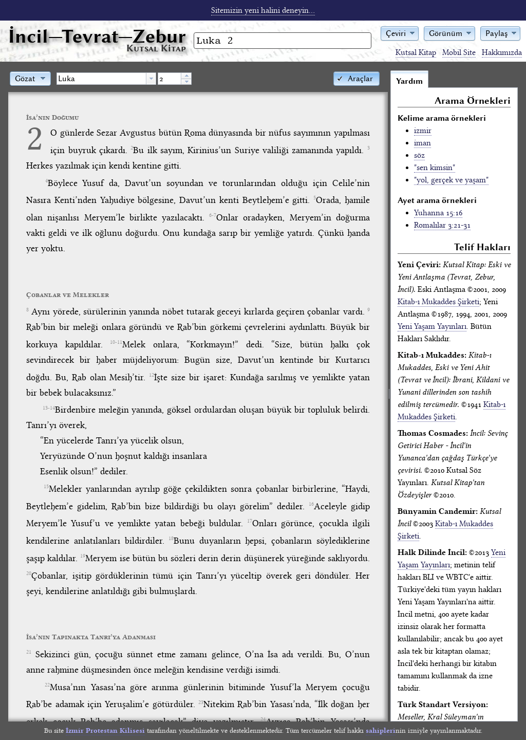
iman (422, 142)
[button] (399, 33)
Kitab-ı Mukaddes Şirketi (438, 301)
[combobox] (106, 78)
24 (263, 719)
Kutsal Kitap (416, 52)
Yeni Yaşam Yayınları (432, 326)
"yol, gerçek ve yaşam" (451, 179)
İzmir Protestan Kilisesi (105, 730)
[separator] (389, 395)
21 (28, 652)
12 (151, 375)
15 (46, 487)
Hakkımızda (502, 52)
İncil (97, 36)
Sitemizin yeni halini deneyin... (263, 10)
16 (311, 504)
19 (82, 556)
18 (171, 538)
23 (200, 702)
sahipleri (381, 730)
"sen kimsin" (434, 167)
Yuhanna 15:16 (438, 212)
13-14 (49, 408)
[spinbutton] (169, 78)
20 (28, 573)
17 (249, 521)
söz (419, 155)
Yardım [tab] (409, 81)
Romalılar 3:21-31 (442, 225)
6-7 (212, 215)
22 (47, 685)
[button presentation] (151, 78)
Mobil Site (459, 52)
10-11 (116, 342)
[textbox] (101, 78)
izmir (422, 130)
